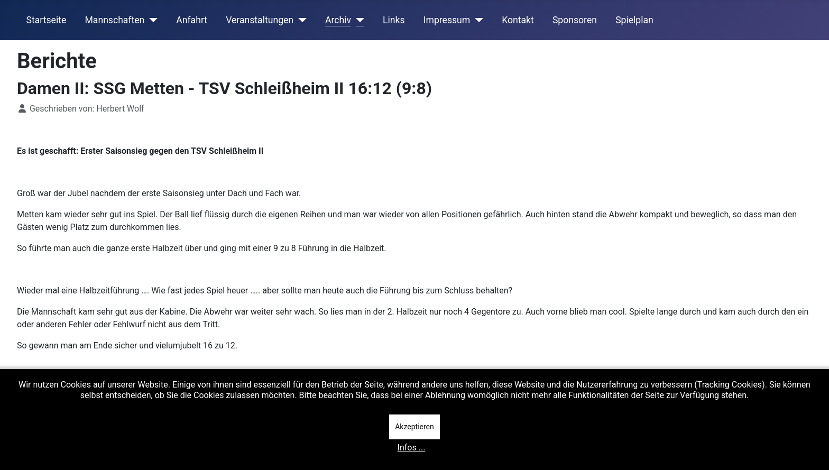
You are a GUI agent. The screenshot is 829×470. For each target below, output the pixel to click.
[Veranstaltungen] (300, 20)
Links (393, 20)
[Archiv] (357, 20)
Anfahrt (191, 20)
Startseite (46, 20)
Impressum (447, 20)
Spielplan (634, 20)
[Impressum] (476, 20)
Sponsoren (574, 20)
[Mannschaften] (151, 20)
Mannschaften (114, 20)
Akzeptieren (414, 426)
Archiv (338, 20)
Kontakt (518, 20)
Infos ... (412, 448)
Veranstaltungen (259, 20)
